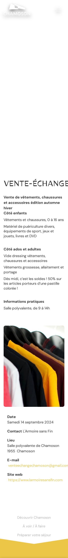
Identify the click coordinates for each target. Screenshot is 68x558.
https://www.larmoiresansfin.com (35, 480)
